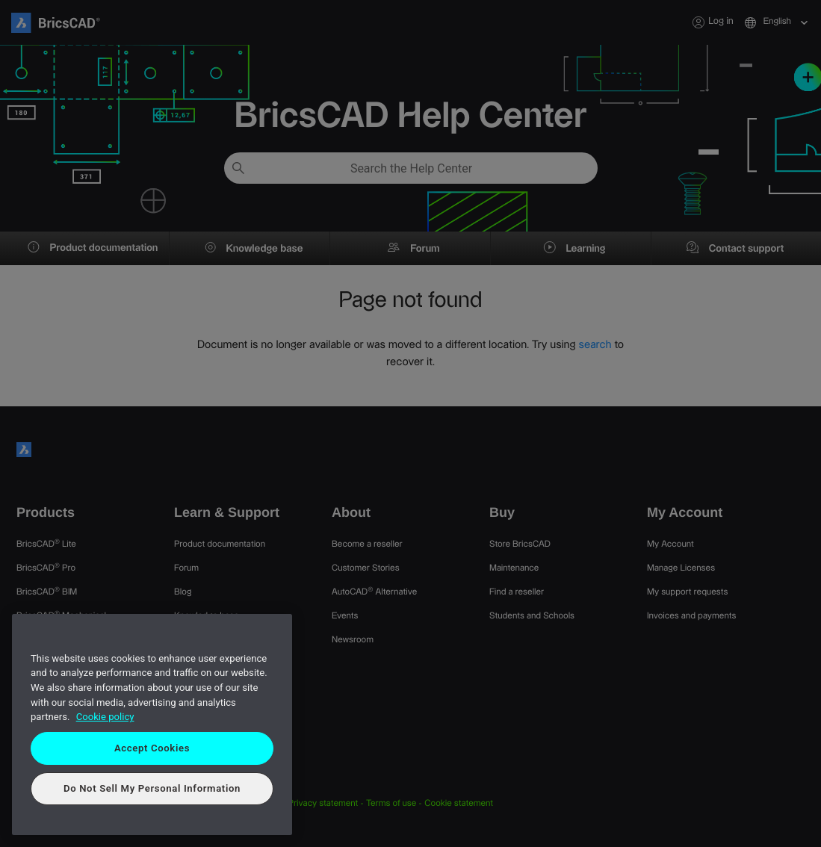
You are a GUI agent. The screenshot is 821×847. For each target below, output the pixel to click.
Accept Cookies (152, 748)
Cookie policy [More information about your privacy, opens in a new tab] (105, 716)
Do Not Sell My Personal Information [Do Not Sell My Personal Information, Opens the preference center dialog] (152, 788)
